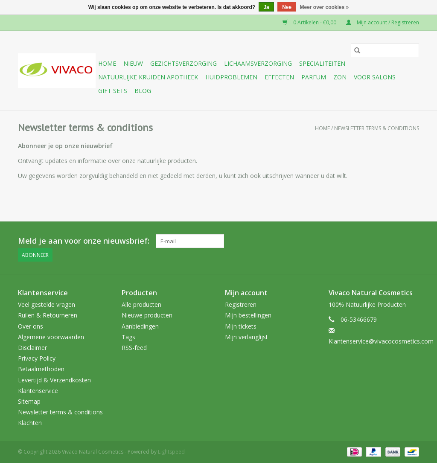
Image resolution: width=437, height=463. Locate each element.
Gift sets (112, 91)
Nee (286, 7)
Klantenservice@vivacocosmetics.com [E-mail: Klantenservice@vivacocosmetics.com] (381, 341)
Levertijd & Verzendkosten (54, 380)
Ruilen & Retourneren (47, 315)
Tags (128, 337)
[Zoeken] (385, 50)
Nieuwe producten (147, 315)
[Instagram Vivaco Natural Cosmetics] (412, 241)
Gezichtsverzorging (183, 63)
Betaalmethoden (41, 369)
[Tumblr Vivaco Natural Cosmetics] (397, 241)
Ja (266, 7)
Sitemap (29, 401)
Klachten (30, 423)
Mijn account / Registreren (382, 22)
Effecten (279, 77)
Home (107, 63)
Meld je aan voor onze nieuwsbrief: (83, 240)
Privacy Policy (36, 358)
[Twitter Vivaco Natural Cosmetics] (351, 241)
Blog (142, 91)
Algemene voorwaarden (51, 337)
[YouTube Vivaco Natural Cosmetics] (381, 241)
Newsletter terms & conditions (376, 128)
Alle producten (141, 304)
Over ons (30, 326)
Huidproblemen (231, 77)
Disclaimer (32, 348)
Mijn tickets (240, 326)
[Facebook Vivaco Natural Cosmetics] (335, 241)
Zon (340, 77)
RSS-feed (134, 348)
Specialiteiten (322, 63)
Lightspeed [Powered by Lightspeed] (171, 451)
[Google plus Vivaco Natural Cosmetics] (366, 241)
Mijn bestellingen (248, 315)
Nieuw (133, 63)
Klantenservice (38, 391)
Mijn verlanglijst (246, 337)
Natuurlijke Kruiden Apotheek (148, 77)
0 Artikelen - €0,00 (310, 22)
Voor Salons (375, 77)
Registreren (240, 304)
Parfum (313, 77)
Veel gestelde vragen (46, 304)
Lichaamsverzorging (258, 63)
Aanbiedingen (140, 326)
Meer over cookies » (324, 7)
